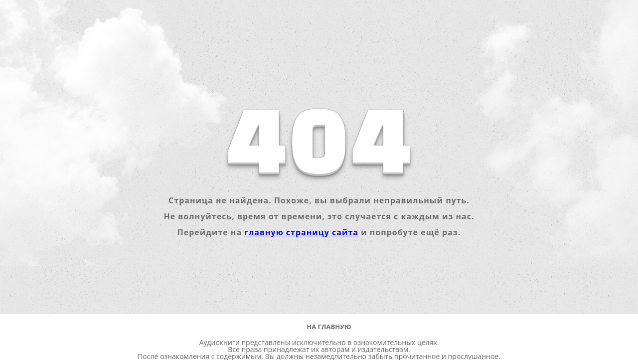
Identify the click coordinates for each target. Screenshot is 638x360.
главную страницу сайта (301, 232)
